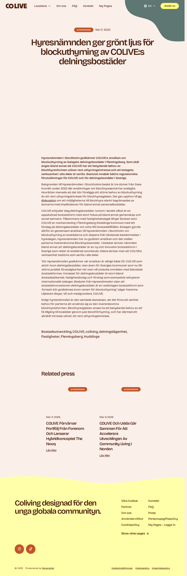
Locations (42, 6)
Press (152, 513)
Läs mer (51, 450)
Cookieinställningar (122, 568)
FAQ (74, 6)
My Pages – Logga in (161, 525)
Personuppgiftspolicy (163, 519)
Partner (126, 507)
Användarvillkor (132, 519)
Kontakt (88, 6)
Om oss (61, 6)
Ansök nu (169, 5)
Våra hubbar (129, 501)
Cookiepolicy (130, 525)
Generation (48, 568)
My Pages (105, 6)
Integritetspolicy (161, 568)
